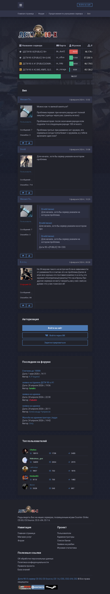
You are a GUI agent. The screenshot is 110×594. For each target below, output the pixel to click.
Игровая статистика (67, 548)
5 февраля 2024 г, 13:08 (79, 149)
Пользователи (64, 533)
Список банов (63, 540)
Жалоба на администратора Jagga (39, 417)
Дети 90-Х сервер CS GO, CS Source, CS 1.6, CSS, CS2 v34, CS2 (47, 579)
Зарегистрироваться (55, 342)
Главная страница (26, 14)
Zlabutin (33, 400)
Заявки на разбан (65, 544)
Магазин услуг (25, 537)
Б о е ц (23, 262)
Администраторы (65, 537)
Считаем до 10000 (31, 371)
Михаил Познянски (29, 99)
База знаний (24, 569)
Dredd (23, 149)
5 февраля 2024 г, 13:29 (79, 199)
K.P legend (34, 377)
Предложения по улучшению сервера (66, 14)
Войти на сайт (85, 5)
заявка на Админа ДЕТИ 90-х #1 (38, 382)
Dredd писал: (47, 209)
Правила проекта (26, 566)
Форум (41, 14)
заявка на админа (31, 394)
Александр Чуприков (39, 412)
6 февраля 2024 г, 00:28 (79, 262)
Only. (31, 423)
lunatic (32, 388)
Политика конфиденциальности (33, 562)
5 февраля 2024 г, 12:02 (79, 100)
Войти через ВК (55, 335)
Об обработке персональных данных (35, 558)
